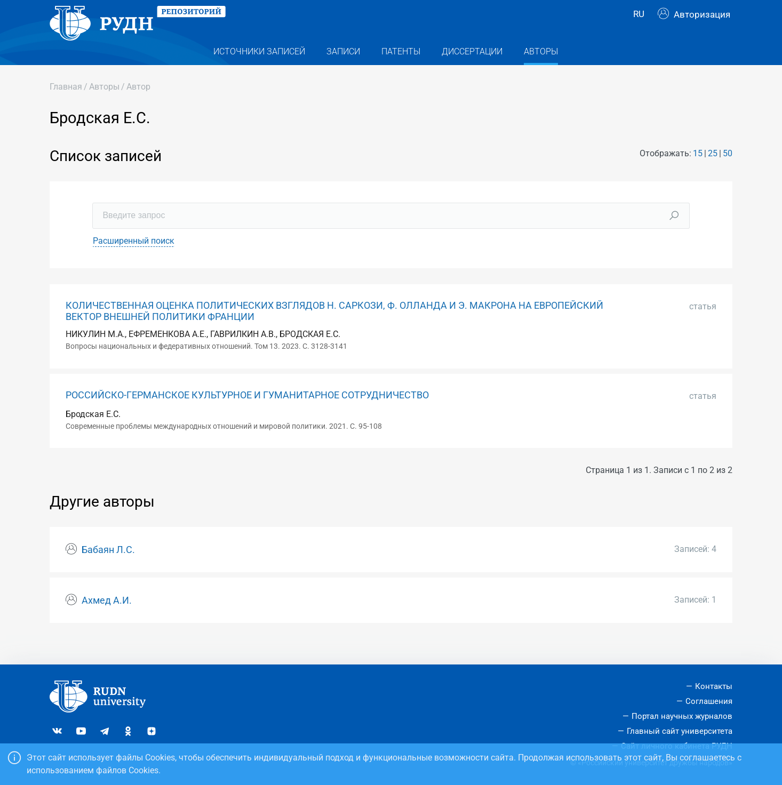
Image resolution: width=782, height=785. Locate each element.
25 (712, 174)
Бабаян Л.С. (108, 570)
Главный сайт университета (679, 731)
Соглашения (708, 701)
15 (698, 174)
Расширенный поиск (133, 261)
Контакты (713, 686)
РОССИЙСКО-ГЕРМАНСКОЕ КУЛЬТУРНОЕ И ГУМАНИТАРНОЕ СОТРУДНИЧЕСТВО (247, 415)
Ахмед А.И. (107, 620)
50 (727, 174)
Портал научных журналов (682, 716)
